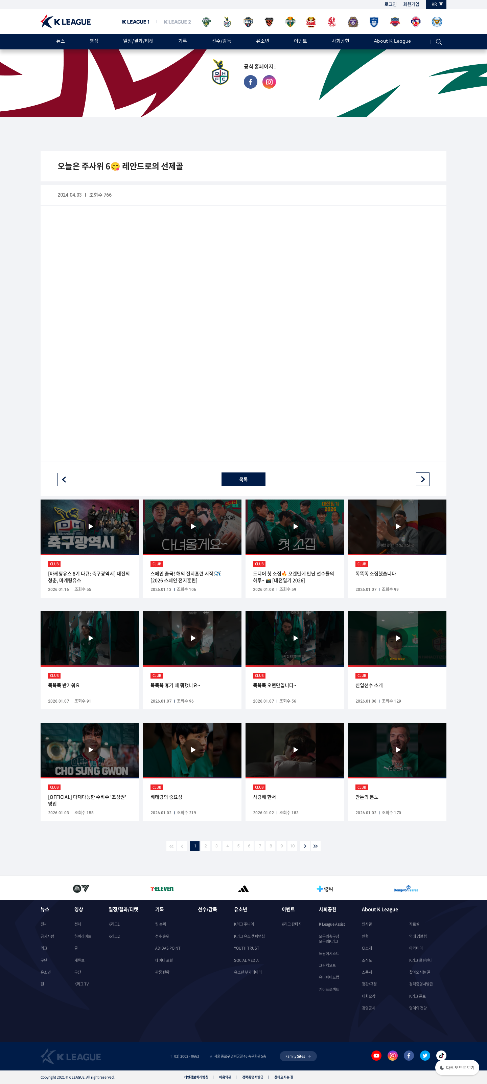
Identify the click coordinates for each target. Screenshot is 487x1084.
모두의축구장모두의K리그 (329, 938)
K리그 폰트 (417, 996)
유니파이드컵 (329, 977)
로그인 (391, 4)
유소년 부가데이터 (248, 972)
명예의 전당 (418, 1008)
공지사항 (47, 936)
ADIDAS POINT (168, 948)
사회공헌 (340, 41)
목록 (243, 479)
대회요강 (368, 996)
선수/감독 (221, 41)
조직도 (367, 960)
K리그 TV (81, 984)
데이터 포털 (164, 960)
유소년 (262, 41)
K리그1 (114, 924)
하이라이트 (82, 936)
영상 (94, 41)
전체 (44, 924)
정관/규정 (369, 984)
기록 (182, 41)
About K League (392, 41)
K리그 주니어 (244, 924)
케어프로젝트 (329, 989)
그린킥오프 (327, 965)
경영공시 (368, 1008)
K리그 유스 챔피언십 (249, 936)
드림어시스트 (329, 953)
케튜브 (79, 960)
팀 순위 (160, 924)
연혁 (365, 936)
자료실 (414, 924)
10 (292, 845)
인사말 (367, 924)
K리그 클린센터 (421, 960)
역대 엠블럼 (418, 936)
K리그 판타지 (292, 924)
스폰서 (367, 972)
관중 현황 (162, 972)
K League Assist (332, 924)
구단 (44, 960)
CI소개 (367, 948)
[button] (457, 1068)
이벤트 (300, 41)
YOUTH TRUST (246, 948)
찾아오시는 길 (419, 972)
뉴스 (60, 41)
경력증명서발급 (421, 984)
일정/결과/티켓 (138, 41)
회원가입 (411, 4)
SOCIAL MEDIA (246, 960)
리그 (44, 948)
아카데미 (416, 948)
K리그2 (114, 936)
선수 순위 (162, 936)
